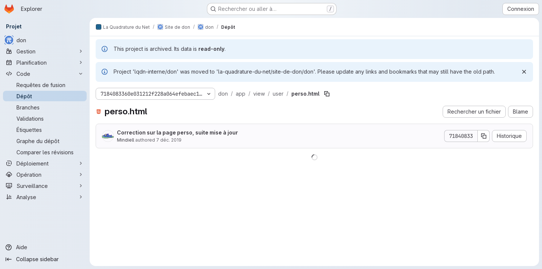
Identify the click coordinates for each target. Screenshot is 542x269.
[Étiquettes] (45, 129)
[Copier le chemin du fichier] (327, 94)
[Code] (45, 73)
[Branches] (45, 107)
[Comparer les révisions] (45, 152)
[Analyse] (45, 197)
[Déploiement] (45, 163)
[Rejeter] (524, 71)
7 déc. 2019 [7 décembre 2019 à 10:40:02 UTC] (169, 140)
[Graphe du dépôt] (45, 141)
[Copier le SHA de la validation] (484, 136)
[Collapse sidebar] (45, 259)
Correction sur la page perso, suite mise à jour (177, 132)
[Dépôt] (45, 96)
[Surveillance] (45, 185)
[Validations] (45, 118)
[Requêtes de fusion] (45, 85)
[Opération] (45, 174)
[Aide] (45, 247)
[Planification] (45, 62)
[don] (45, 40)
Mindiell (125, 140)
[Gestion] (45, 51)
